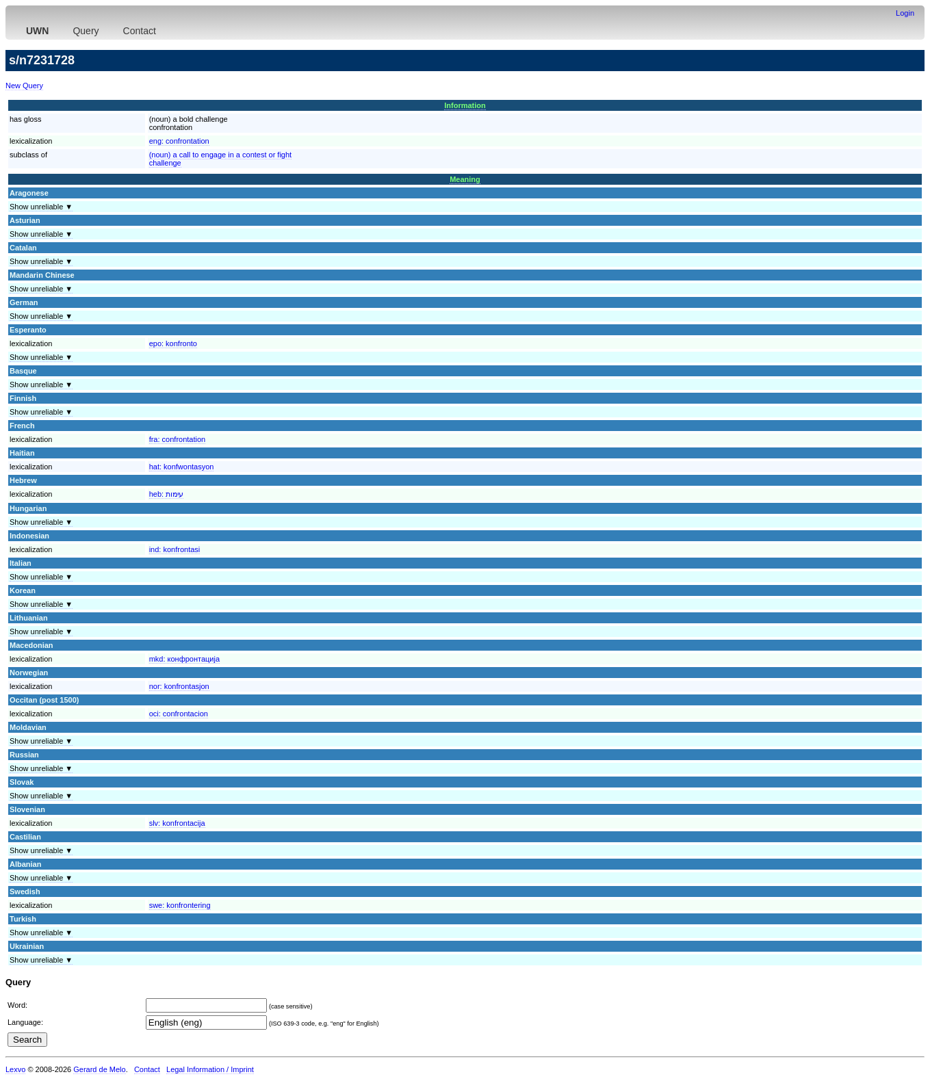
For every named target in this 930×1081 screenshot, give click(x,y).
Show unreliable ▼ (41, 207)
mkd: (184, 659)
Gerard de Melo (99, 1069)
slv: (177, 823)
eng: (179, 141)
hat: (181, 467)
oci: (178, 713)
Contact (139, 30)
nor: (179, 686)
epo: (173, 343)
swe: (180, 905)
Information (465, 105)
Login (905, 13)
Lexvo (15, 1069)
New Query (24, 85)
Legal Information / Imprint (210, 1069)
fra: (177, 439)
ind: (175, 549)
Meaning (465, 179)
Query (86, 30)
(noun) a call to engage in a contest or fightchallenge (220, 159)
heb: (166, 494)
